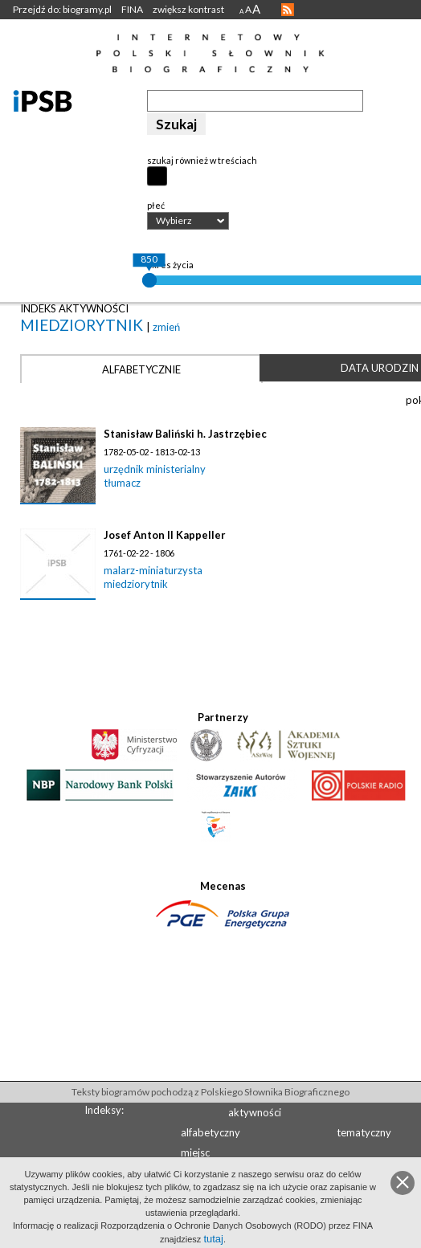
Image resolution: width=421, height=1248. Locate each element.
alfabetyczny (210, 1132)
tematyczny (364, 1132)
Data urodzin (380, 367)
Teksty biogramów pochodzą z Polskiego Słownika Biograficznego (210, 1092)
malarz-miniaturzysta (153, 570)
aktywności (254, 1112)
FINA (132, 9)
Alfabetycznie (141, 369)
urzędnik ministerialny (155, 469)
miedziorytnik (83, 325)
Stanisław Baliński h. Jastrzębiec (185, 433)
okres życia (170, 264)
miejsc (195, 1152)
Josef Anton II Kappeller (165, 534)
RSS (287, 9)
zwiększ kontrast (188, 9)
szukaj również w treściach (202, 160)
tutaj (213, 1239)
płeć (156, 205)
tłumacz (122, 482)
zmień (166, 326)
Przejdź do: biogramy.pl (62, 9)
